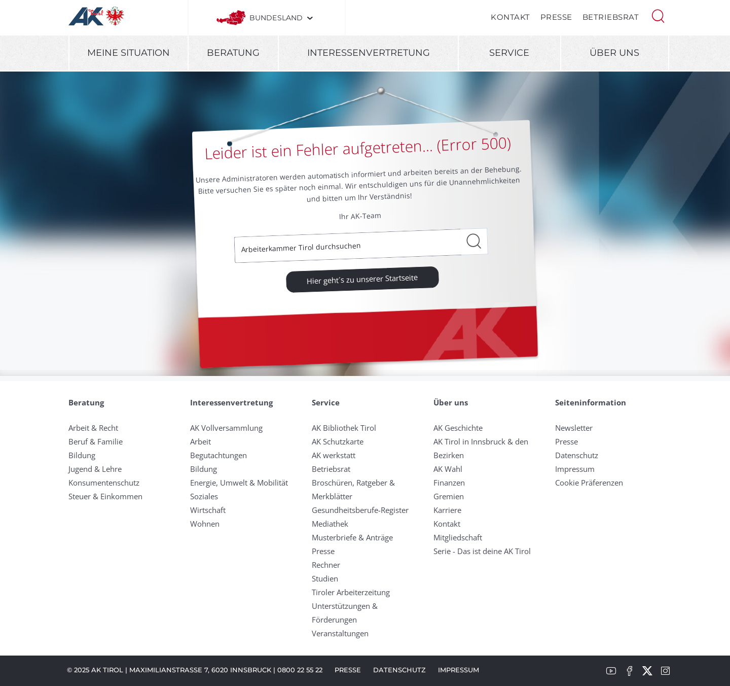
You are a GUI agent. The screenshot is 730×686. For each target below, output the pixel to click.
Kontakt (510, 17)
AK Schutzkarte (337, 441)
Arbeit (200, 441)
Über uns (614, 52)
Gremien (448, 496)
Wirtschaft (208, 510)
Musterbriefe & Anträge (352, 537)
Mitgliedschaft (457, 537)
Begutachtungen (218, 455)
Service (509, 52)
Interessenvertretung (368, 52)
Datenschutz (576, 455)
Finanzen (449, 482)
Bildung (81, 455)
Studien (325, 578)
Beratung (233, 52)
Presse (556, 17)
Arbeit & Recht (93, 428)
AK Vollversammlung (226, 428)
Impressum (575, 469)
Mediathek (330, 524)
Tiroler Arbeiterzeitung (351, 592)
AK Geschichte (458, 428)
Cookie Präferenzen (589, 482)
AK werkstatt (333, 455)
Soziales (204, 496)
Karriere (447, 510)
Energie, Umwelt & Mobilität (239, 482)
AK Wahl (447, 469)
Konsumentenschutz (103, 482)
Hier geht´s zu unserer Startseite (362, 278)
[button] (658, 15)
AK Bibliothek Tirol (344, 428)
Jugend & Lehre (95, 469)
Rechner (326, 565)
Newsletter (574, 428)
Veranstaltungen (340, 633)
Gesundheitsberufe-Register (360, 510)
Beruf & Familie (95, 441)
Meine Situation (128, 52)
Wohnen (205, 524)
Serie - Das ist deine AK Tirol (482, 551)
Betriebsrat (610, 17)
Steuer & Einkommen (105, 496)
